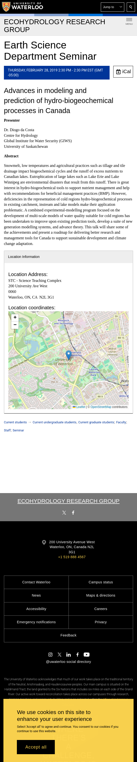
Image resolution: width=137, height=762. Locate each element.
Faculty (121, 422)
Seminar (18, 430)
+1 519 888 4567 (72, 557)
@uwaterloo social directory (68, 662)
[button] (112, 7)
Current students (15, 422)
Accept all (35, 747)
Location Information (24, 257)
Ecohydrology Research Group (68, 501)
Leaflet (79, 407)
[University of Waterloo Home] (23, 7)
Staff (7, 430)
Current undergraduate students (54, 422)
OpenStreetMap (101, 407)
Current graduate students (96, 422)
